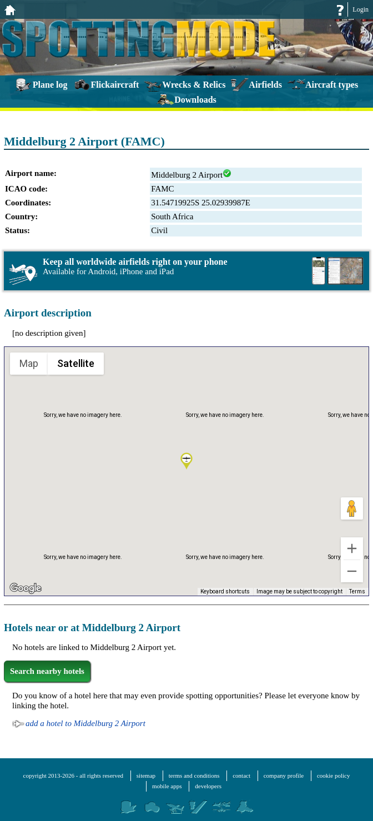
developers (208, 786)
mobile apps (167, 786)
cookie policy (333, 775)
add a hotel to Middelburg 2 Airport (85, 723)
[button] (186, 461)
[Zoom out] (352, 571)
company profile (284, 775)
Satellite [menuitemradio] (75, 363)
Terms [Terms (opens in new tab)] (357, 592)
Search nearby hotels (47, 671)
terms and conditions (194, 775)
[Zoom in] (352, 548)
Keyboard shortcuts (228, 592)
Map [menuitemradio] (29, 363)
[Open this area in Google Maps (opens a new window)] (25, 588)
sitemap (146, 775)
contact (241, 775)
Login (360, 9)
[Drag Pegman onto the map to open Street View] (352, 508)
